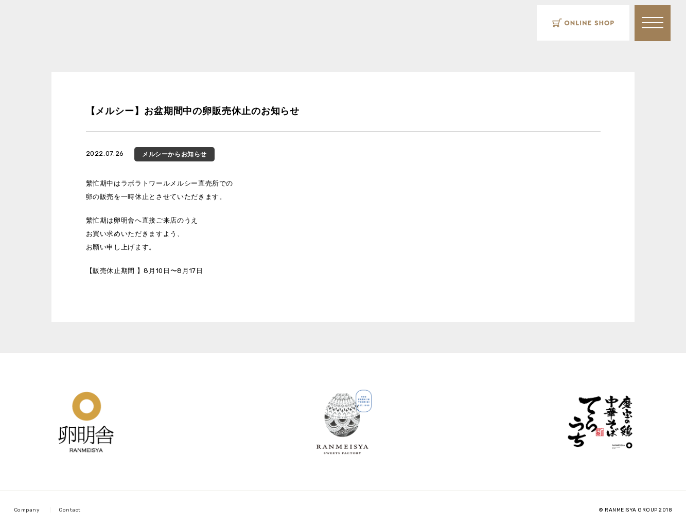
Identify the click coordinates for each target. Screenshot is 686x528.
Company (27, 510)
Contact (70, 510)
